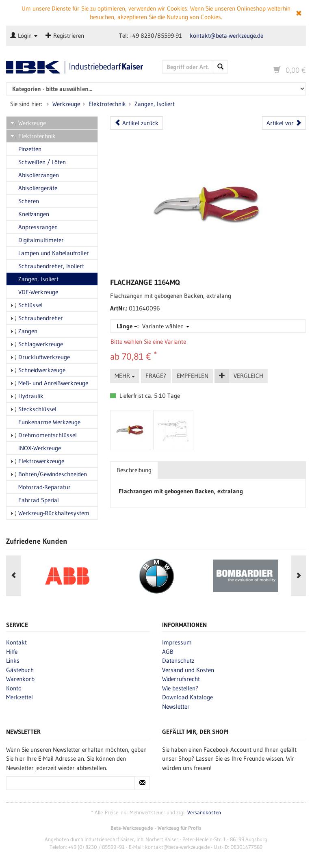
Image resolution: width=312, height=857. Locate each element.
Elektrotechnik (107, 104)
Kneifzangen (30, 214)
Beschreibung (134, 470)
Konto (14, 688)
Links (13, 660)
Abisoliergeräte (34, 188)
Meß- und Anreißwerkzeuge (49, 383)
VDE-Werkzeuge (34, 292)
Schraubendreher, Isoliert (47, 266)
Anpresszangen (34, 227)
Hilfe (11, 651)
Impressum (177, 642)
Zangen (24, 331)
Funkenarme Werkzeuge (45, 422)
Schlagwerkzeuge (37, 344)
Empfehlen (192, 376)
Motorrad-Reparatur (41, 487)
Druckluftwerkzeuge (40, 357)
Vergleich (248, 376)
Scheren (25, 201)
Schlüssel (27, 305)
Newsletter (176, 706)
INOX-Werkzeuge (36, 448)
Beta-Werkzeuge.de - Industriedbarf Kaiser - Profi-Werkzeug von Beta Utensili (78, 67)
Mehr (125, 376)
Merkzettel (19, 697)
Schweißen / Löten (38, 162)
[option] (67, 576)
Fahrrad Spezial (35, 500)
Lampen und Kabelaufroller (50, 253)
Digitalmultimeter (37, 240)
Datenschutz (178, 660)
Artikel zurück (136, 123)
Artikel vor (283, 123)
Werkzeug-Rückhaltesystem (50, 513)
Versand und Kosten (188, 670)
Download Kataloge (187, 697)
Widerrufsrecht (181, 679)
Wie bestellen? (180, 688)
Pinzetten (26, 149)
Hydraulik (27, 396)
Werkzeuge (66, 104)
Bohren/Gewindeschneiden (49, 474)
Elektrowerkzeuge (37, 461)
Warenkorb (20, 679)
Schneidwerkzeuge (38, 370)
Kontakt (16, 642)
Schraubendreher (37, 318)
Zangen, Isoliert (154, 104)
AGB (167, 651)
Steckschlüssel (33, 409)
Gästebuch (20, 670)
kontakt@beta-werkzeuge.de (226, 35)
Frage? (155, 376)
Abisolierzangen (35, 175)
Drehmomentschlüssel (44, 435)
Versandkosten (204, 812)
